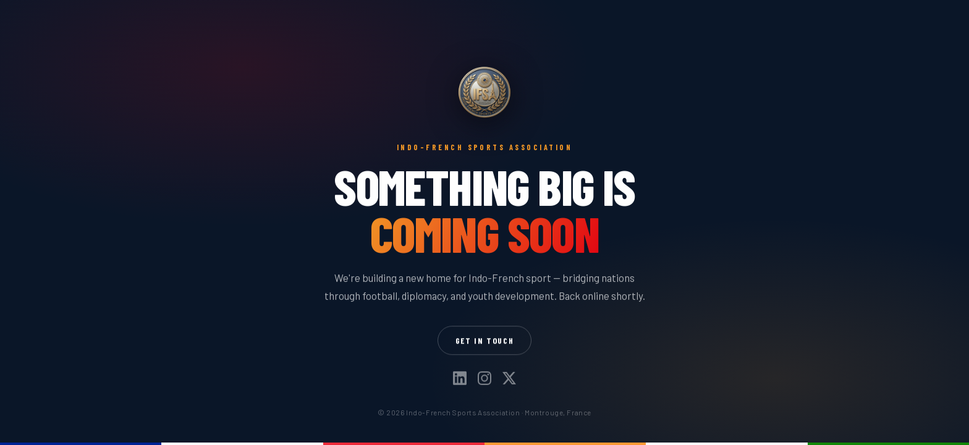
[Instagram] (484, 379)
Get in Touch (484, 340)
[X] (509, 379)
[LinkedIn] (460, 379)
